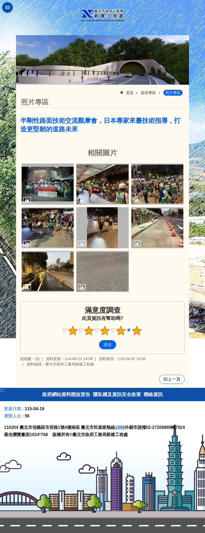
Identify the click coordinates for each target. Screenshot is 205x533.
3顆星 (105, 331)
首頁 (129, 93)
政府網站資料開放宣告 (66, 394)
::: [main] (24, 90)
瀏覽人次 (12, 416)
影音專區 (148, 93)
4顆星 (121, 331)
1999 (120, 427)
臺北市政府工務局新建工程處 (102, 15)
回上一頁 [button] (171, 379)
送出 (94, 345)
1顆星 (73, 331)
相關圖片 (102, 153)
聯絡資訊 (153, 394)
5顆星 (137, 331)
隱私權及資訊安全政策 (117, 394)
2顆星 (89, 331)
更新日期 (12, 408)
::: (2, 390)
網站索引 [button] (7, 7)
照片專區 (172, 93)
